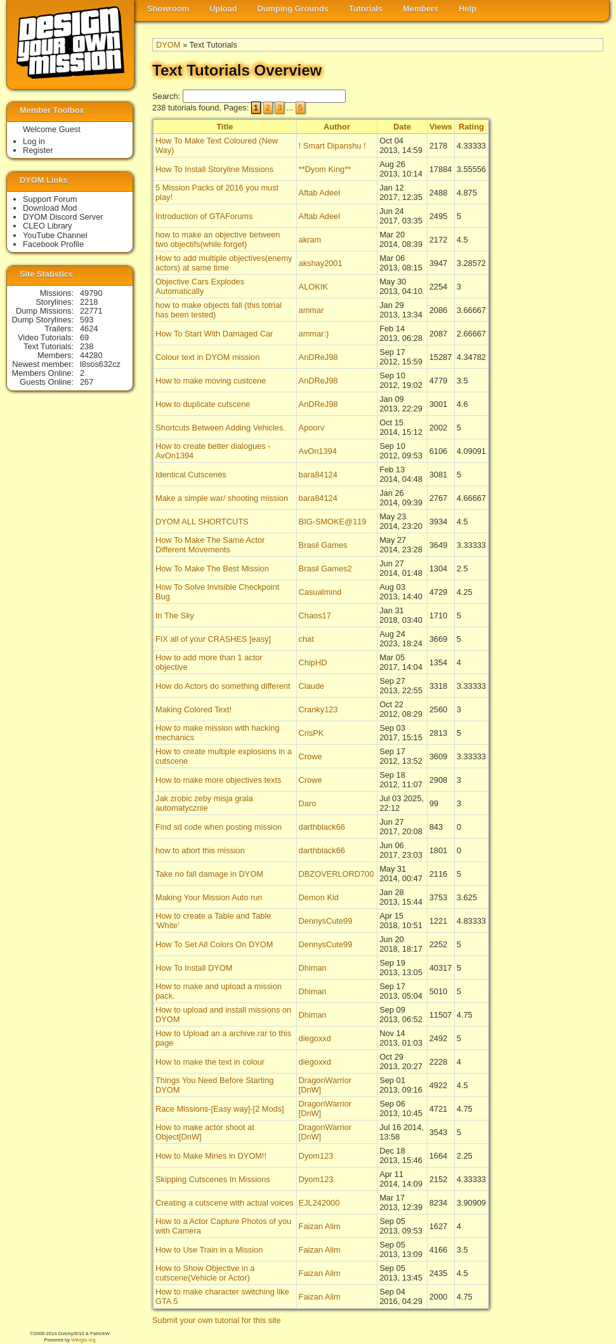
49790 (91, 293)
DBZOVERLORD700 (336, 874)
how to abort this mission (200, 850)
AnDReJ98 (318, 357)
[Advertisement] (552, 324)
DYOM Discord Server (63, 217)
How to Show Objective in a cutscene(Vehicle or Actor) (204, 1272)
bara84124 (318, 474)
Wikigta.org (83, 1340)
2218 (89, 302)
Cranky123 (318, 709)
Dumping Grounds (293, 8)
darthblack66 (322, 827)
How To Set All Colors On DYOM (214, 944)
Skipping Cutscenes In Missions (212, 1179)
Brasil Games (323, 545)
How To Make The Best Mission (212, 568)
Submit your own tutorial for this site (216, 1320)
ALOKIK (313, 286)
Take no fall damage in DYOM (209, 874)
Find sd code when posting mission (218, 827)
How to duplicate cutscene (202, 404)
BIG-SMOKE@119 (333, 521)
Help (467, 8)
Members (420, 8)
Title (224, 126)
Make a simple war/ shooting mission (221, 498)
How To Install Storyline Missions (214, 169)
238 (86, 346)
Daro (308, 803)
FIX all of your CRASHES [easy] (213, 639)
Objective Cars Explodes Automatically (199, 286)
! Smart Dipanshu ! (332, 145)
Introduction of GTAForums (203, 216)
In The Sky (174, 615)
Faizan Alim (320, 1226)
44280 (91, 355)
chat (306, 639)
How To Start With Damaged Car (214, 333)
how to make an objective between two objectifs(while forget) (217, 239)
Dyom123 (316, 1156)
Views (440, 126)
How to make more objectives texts (218, 780)
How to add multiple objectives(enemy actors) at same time (223, 262)
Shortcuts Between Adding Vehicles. (220, 427)
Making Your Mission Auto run (209, 897)
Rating (471, 126)
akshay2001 (321, 263)
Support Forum (50, 199)
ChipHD (313, 662)
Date (402, 126)
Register (38, 150)
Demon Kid (319, 897)
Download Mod (50, 208)
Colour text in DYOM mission (207, 357)
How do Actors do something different (222, 686)
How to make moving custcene (210, 380)
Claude (312, 686)
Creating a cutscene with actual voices (224, 1203)
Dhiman (313, 968)
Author (337, 126)
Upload (223, 8)
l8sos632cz (100, 364)
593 (86, 319)
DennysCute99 (326, 921)
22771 (91, 311)
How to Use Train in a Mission (209, 1249)
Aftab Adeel (319, 192)
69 (84, 337)
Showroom (168, 8)
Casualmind (320, 592)
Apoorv (312, 427)
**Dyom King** (325, 169)
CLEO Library (47, 225)
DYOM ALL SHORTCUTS (201, 521)
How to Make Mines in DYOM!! (210, 1156)
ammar (311, 310)
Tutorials (366, 8)
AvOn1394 (318, 451)
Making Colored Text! (193, 709)
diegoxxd (315, 1038)
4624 (89, 328)
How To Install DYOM (193, 968)
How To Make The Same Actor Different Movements (210, 544)
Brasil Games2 (325, 568)
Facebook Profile (53, 244)
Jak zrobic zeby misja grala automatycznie (204, 803)
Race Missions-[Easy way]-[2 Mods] (219, 1109)
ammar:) (314, 333)
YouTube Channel (55, 235)
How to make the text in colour (210, 1062)
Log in (34, 141)
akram (310, 239)
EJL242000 (319, 1203)
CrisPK (311, 733)
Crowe (310, 756)
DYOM (168, 45)
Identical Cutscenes (190, 474)
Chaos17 (315, 615)
